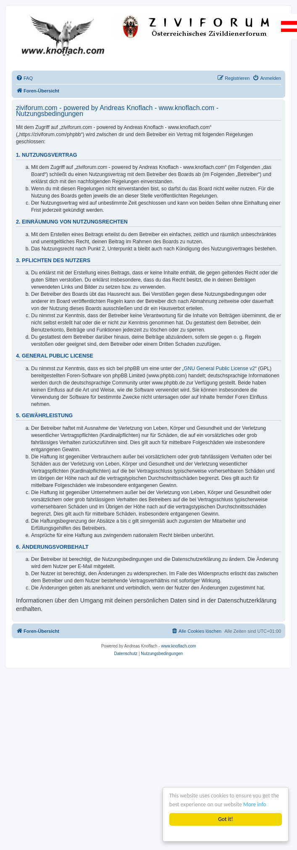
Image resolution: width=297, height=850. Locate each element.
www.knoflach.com (178, 646)
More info (254, 804)
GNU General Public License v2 (219, 368)
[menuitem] (24, 78)
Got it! (225, 819)
